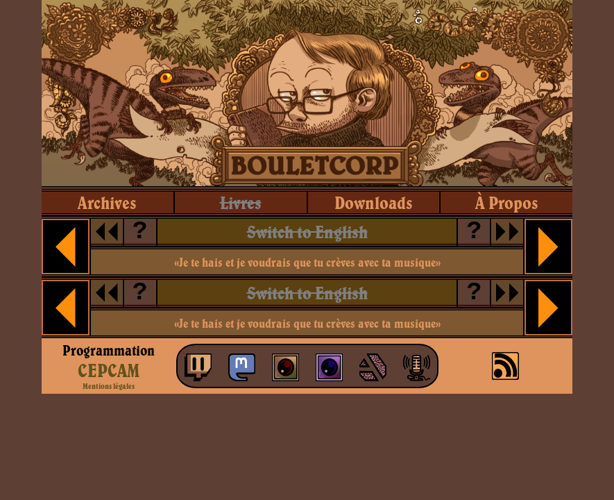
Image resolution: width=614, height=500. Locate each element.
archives (107, 202)
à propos (506, 202)
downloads (373, 202)
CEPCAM (108, 370)
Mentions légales (109, 386)
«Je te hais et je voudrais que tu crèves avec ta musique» (307, 262)
